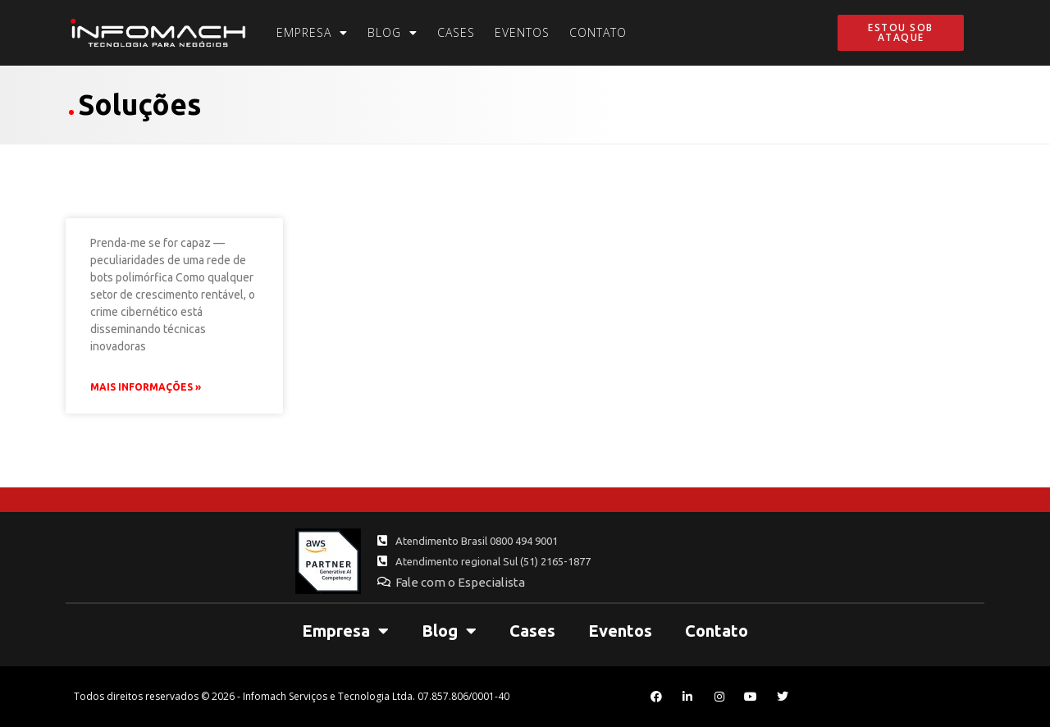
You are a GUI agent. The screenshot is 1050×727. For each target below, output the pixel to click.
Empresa (312, 33)
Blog (393, 33)
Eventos (522, 32)
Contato (598, 32)
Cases (456, 32)
